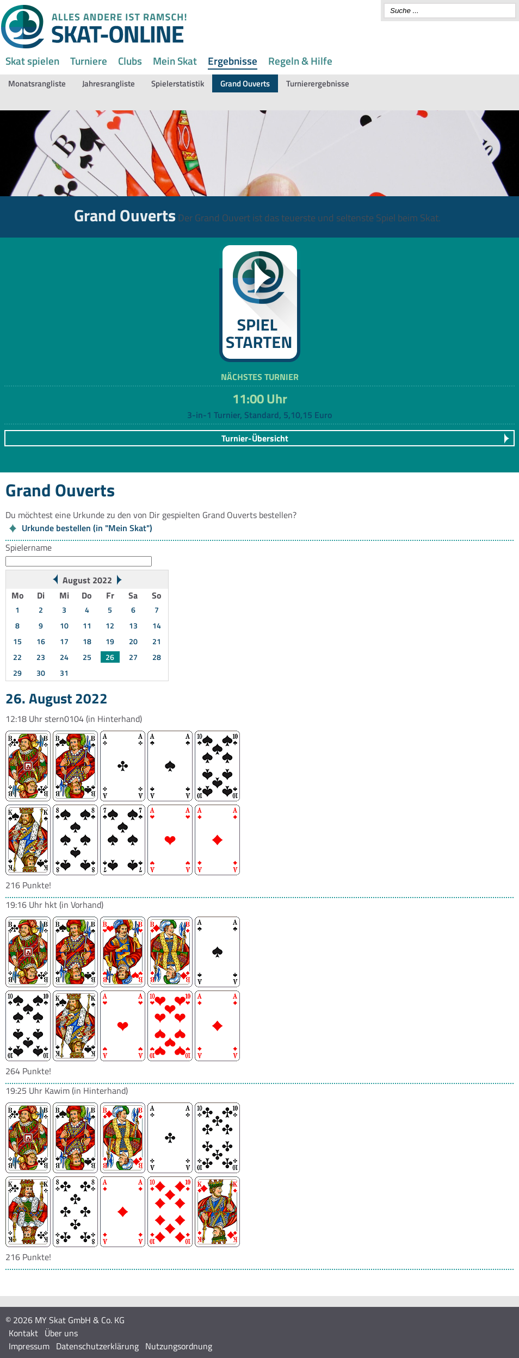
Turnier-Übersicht (254, 438)
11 (87, 625)
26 (110, 657)
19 (110, 641)
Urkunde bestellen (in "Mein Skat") (87, 527)
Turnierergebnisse (317, 83)
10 (64, 625)
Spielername (28, 547)
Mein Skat (175, 60)
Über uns (61, 1333)
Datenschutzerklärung (97, 1346)
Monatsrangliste (37, 83)
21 (156, 641)
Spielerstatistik (177, 83)
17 (64, 641)
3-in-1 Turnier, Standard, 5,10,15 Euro (259, 414)
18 (87, 641)
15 (17, 641)
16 (40, 641)
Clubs (130, 60)
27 (133, 657)
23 (40, 657)
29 (17, 672)
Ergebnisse (232, 60)
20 (133, 641)
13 (133, 625)
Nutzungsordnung (178, 1346)
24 (64, 657)
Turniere (88, 60)
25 (87, 657)
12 (110, 625)
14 (156, 625)
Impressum (29, 1346)
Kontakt (23, 1333)
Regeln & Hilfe (300, 60)
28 (156, 657)
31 (64, 672)
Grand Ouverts (245, 83)
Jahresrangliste (108, 83)
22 (17, 657)
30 (40, 672)
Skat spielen (32, 60)
